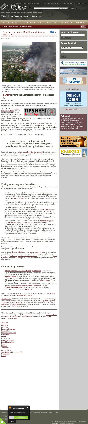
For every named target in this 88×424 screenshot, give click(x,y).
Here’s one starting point (46, 221)
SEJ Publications (33, 22)
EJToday (4, 304)
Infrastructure (5, 338)
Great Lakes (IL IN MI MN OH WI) (11, 352)
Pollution (4, 346)
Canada (3, 356)
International (5, 354)
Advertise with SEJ (73, 109)
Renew (50, 412)
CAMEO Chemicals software (14, 287)
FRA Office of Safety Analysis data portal (21, 223)
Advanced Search (73, 8)
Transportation (6, 348)
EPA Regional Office (11, 276)
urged (39, 123)
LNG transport (50, 293)
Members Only (41, 3)
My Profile (50, 3)
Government (5, 335)
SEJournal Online (66, 119)
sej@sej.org (7, 419)
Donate (24, 3)
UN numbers (46, 210)
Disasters (4, 327)
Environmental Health (8, 333)
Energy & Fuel (5, 331)
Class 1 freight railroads (17, 198)
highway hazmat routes (24, 295)
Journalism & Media (7, 340)
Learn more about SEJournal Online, (71, 123)
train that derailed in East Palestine (29, 152)
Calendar (52, 22)
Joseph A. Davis (6, 299)
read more (12, 421)
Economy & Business (8, 329)
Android (41, 280)
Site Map (55, 412)
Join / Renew (31, 3)
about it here (28, 289)
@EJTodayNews (15, 304)
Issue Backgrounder (16, 302)
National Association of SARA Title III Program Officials (23, 271)
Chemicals (4, 325)
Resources (66, 22)
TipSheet (45, 301)
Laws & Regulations (7, 342)
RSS (86, 3)
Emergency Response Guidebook (28, 286)
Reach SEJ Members (69, 3)
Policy (3, 344)
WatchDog (14, 306)
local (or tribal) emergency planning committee (28, 252)
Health (3, 336)
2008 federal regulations (10, 110)
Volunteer (80, 3)
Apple (48, 280)
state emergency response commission (23, 256)
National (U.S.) (6, 350)
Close (27, 407)
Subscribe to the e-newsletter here (20, 317)
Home (18, 3)
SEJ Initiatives (10, 22)
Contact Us (58, 3)
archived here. (12, 319)
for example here (30, 282)
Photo (21, 89)
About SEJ (81, 22)
